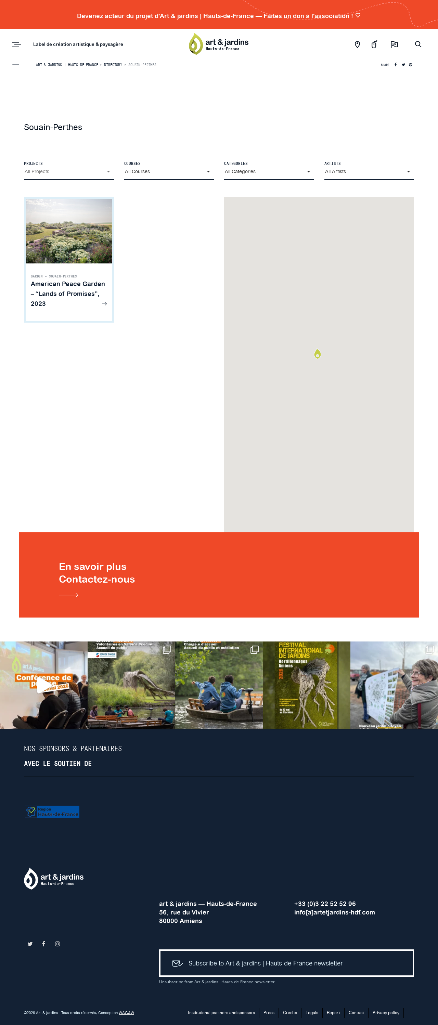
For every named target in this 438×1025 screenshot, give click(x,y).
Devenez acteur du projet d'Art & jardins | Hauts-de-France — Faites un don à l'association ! (219, 16)
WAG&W (126, 1013)
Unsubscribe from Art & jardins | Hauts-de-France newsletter (217, 982)
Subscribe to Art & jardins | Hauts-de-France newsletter (255, 964)
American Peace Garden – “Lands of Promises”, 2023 (68, 293)
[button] (69, 172)
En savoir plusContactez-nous (97, 580)
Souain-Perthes (63, 276)
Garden (37, 276)
